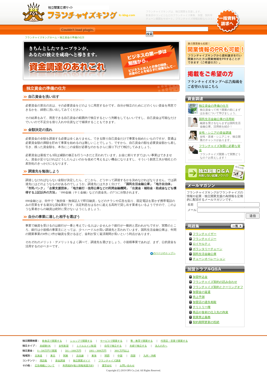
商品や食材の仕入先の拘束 (210, 312)
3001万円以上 (121, 350)
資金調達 (60, 360)
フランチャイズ (184, 18)
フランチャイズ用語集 (215, 226)
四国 (133, 355)
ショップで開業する (81, 340)
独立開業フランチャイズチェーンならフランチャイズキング (81, 12)
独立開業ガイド (81, 360)
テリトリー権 (201, 307)
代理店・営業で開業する (174, 340)
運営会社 (107, 365)
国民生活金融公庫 (204, 254)
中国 (119, 355)
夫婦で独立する (138, 345)
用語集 (43, 360)
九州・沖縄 (149, 355)
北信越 (80, 355)
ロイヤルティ (201, 244)
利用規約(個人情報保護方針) (78, 365)
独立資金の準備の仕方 (72, 37)
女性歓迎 (64, 345)
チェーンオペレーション (209, 259)
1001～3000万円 (97, 350)
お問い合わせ (127, 365)
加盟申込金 (200, 277)
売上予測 (199, 297)
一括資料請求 (227, 17)
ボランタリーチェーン (207, 249)
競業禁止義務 (201, 317)
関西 (107, 355)
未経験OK (45, 345)
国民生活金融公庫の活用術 (216, 119)
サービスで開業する (111, 340)
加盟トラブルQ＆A (215, 269)
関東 (65, 355)
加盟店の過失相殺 (204, 302)
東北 (52, 355)
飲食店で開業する (52, 340)
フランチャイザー (204, 234)
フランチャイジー (204, 239)
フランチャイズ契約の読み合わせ (215, 282)
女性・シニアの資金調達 (215, 132)
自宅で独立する (113, 345)
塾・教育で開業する (142, 340)
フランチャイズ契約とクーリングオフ (218, 287)
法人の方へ (161, 345)
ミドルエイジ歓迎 (86, 345)
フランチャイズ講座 (109, 360)
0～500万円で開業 (47, 350)
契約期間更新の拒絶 (206, 322)
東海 (94, 355)
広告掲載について (45, 365)
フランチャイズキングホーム (41, 37)
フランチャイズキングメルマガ (215, 185)
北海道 (38, 355)
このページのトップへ (163, 253)
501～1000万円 (73, 350)
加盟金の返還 (201, 292)
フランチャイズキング (158, 11)
